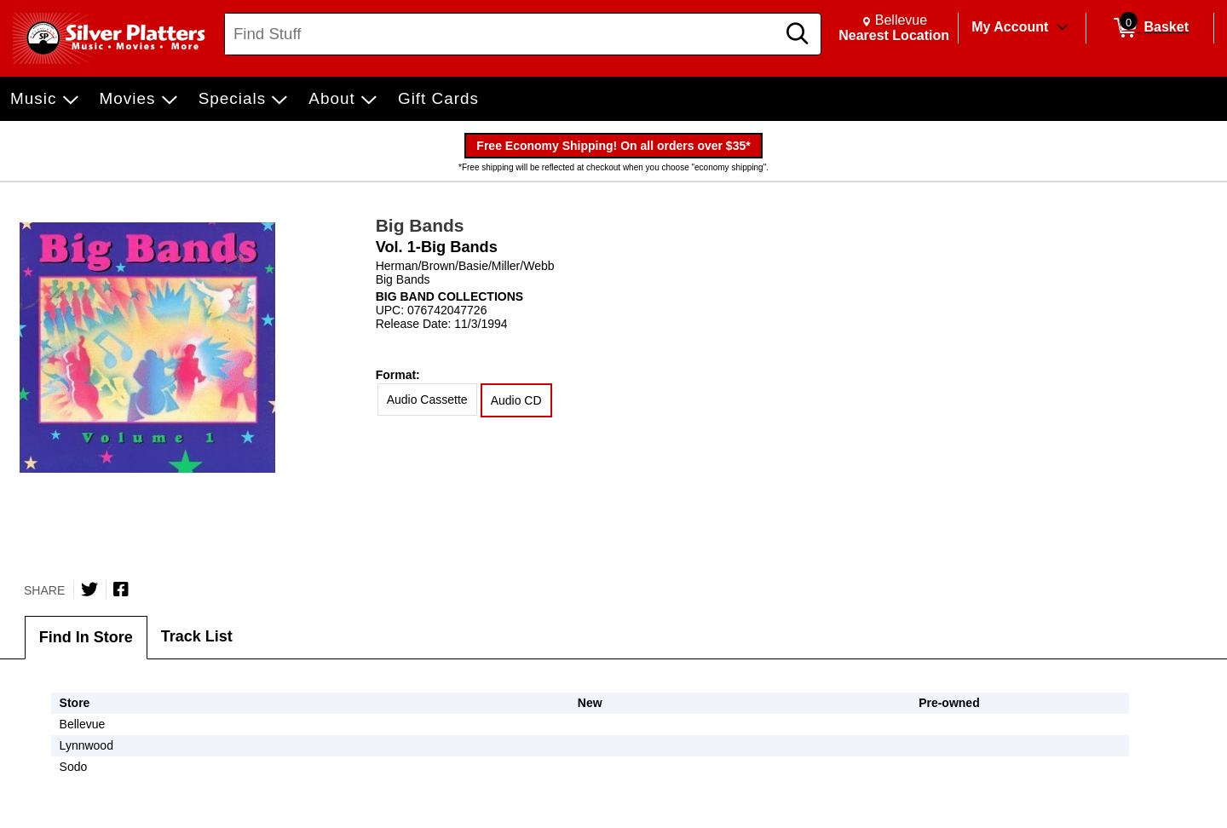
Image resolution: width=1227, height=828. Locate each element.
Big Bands (420, 225)
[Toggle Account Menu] (1062, 28)
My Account (1009, 27)
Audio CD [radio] (516, 400)
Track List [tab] (197, 636)
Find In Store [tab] (86, 637)
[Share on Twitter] (89, 589)
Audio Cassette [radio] (427, 399)
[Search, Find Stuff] (503, 34)
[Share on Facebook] (121, 589)
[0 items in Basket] (1150, 28)
